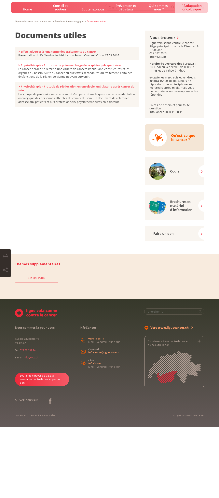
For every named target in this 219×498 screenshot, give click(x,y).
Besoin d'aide (36, 348)
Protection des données (43, 486)
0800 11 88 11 (96, 409)
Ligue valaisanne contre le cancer (33, 92)
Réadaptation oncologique (192, 78)
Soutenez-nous (93, 80)
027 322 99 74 (27, 421)
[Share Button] (5, 270)
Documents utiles (50, 106)
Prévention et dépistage (126, 78)
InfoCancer (95, 434)
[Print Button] (5, 256)
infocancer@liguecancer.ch (104, 423)
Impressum (20, 486)
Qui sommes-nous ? (159, 78)
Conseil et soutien (60, 78)
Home (27, 80)
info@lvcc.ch (31, 428)
